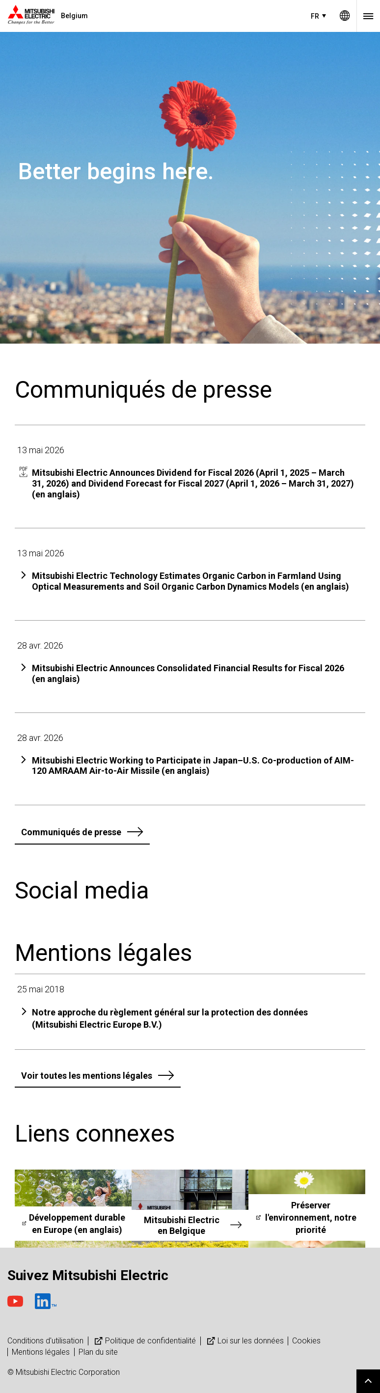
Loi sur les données (244, 1340)
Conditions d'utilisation (45, 1340)
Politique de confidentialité (144, 1340)
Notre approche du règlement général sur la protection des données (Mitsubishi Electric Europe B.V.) (170, 1018)
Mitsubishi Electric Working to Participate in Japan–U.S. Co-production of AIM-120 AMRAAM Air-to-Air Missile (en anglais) (193, 765)
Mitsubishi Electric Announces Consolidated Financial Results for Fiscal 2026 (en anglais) (188, 673)
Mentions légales (41, 1352)
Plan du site (98, 1352)
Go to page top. (368, 1381)
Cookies (306, 1340)
